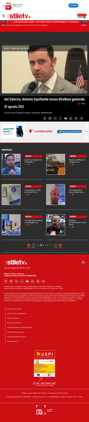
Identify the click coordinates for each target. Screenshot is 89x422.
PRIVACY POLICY (13, 318)
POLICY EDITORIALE (14, 309)
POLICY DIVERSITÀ (14, 323)
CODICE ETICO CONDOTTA (16, 313)
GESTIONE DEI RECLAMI (15, 332)
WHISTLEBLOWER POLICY (16, 337)
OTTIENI (73, 5)
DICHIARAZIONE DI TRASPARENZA (19, 327)
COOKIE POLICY (13, 341)
